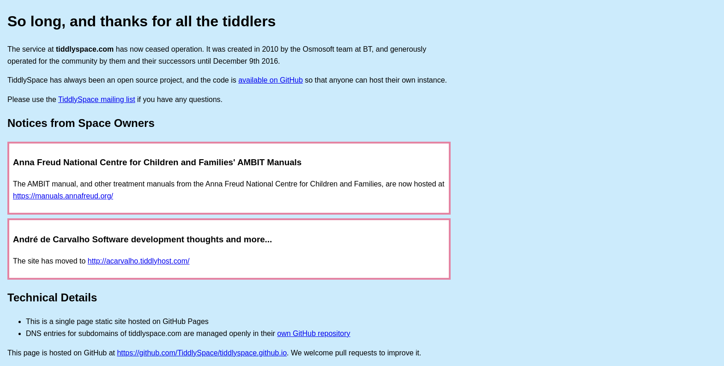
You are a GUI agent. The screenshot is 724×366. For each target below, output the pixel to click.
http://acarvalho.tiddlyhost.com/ (139, 261)
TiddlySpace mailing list (96, 99)
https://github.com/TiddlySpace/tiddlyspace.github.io (202, 353)
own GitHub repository (313, 333)
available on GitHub (270, 80)
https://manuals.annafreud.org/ (63, 196)
